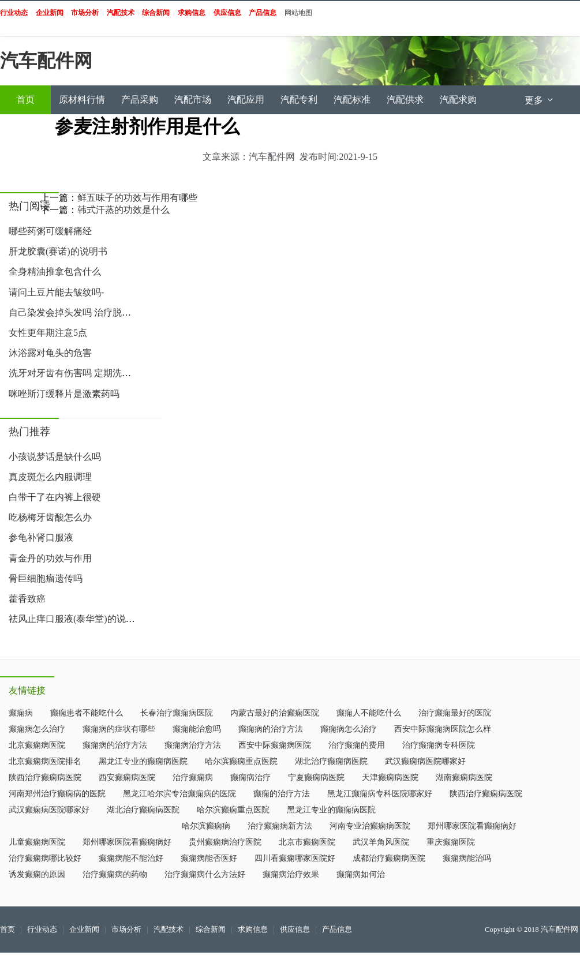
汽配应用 (245, 99)
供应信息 (295, 929)
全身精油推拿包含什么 (55, 271)
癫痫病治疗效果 (291, 874)
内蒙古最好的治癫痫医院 (274, 713)
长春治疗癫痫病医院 (176, 713)
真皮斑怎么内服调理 (50, 477)
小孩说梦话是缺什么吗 (55, 457)
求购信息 (253, 929)
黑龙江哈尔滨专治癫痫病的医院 (179, 793)
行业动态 (42, 929)
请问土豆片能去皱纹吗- (56, 292)
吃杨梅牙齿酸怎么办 (50, 517)
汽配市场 (192, 99)
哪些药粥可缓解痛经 (50, 231)
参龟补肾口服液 (41, 537)
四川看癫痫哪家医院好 (295, 858)
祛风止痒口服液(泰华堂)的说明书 (76, 619)
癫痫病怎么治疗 (37, 729)
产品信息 (337, 929)
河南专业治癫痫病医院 (370, 826)
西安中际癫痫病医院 (274, 745)
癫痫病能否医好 (209, 858)
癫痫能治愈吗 (197, 729)
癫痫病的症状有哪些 (119, 729)
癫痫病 (21, 713)
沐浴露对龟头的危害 (50, 353)
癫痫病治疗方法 (192, 745)
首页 (25, 99)
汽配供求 (405, 99)
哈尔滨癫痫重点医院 (241, 761)
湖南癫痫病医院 (464, 777)
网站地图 (298, 13)
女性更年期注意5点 (48, 333)
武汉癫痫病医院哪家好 (425, 761)
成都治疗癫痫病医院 (389, 858)
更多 (540, 100)
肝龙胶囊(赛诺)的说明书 (58, 251)
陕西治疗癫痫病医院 (45, 777)
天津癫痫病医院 (390, 777)
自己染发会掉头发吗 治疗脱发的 (74, 312)
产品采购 (139, 99)
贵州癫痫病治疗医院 (225, 842)
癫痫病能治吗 (467, 858)
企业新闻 (84, 929)
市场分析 (126, 929)
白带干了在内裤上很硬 (55, 497)
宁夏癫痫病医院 (316, 777)
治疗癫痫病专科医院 (438, 745)
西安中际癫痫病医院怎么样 (442, 729)
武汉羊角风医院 (381, 842)
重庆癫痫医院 (450, 842)
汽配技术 (169, 929)
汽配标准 (352, 99)
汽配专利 (298, 99)
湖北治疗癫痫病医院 (331, 761)
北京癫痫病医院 (37, 745)
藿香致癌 (27, 599)
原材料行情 (82, 99)
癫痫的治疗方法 (281, 793)
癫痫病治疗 (250, 777)
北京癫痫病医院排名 (45, 761)
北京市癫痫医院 (307, 842)
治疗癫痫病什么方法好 (204, 874)
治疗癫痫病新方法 (280, 826)
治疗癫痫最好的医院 (454, 713)
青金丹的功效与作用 (50, 558)
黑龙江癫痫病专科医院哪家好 (379, 793)
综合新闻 (211, 929)
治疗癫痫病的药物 (115, 874)
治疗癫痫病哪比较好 (45, 858)
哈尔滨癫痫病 (206, 826)
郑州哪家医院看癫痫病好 (472, 826)
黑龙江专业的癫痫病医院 (143, 761)
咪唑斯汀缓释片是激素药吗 (64, 394)
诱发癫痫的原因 (37, 874)
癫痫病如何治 (360, 874)
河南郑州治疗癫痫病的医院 (57, 793)
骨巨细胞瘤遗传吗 (46, 578)
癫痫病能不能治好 (131, 858)
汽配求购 (458, 99)
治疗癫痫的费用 (356, 745)
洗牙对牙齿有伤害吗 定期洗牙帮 (74, 373)
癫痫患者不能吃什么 (86, 713)
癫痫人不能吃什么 (368, 713)
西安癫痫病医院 (127, 777)
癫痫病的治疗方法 (270, 729)
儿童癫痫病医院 (37, 842)
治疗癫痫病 (193, 777)
